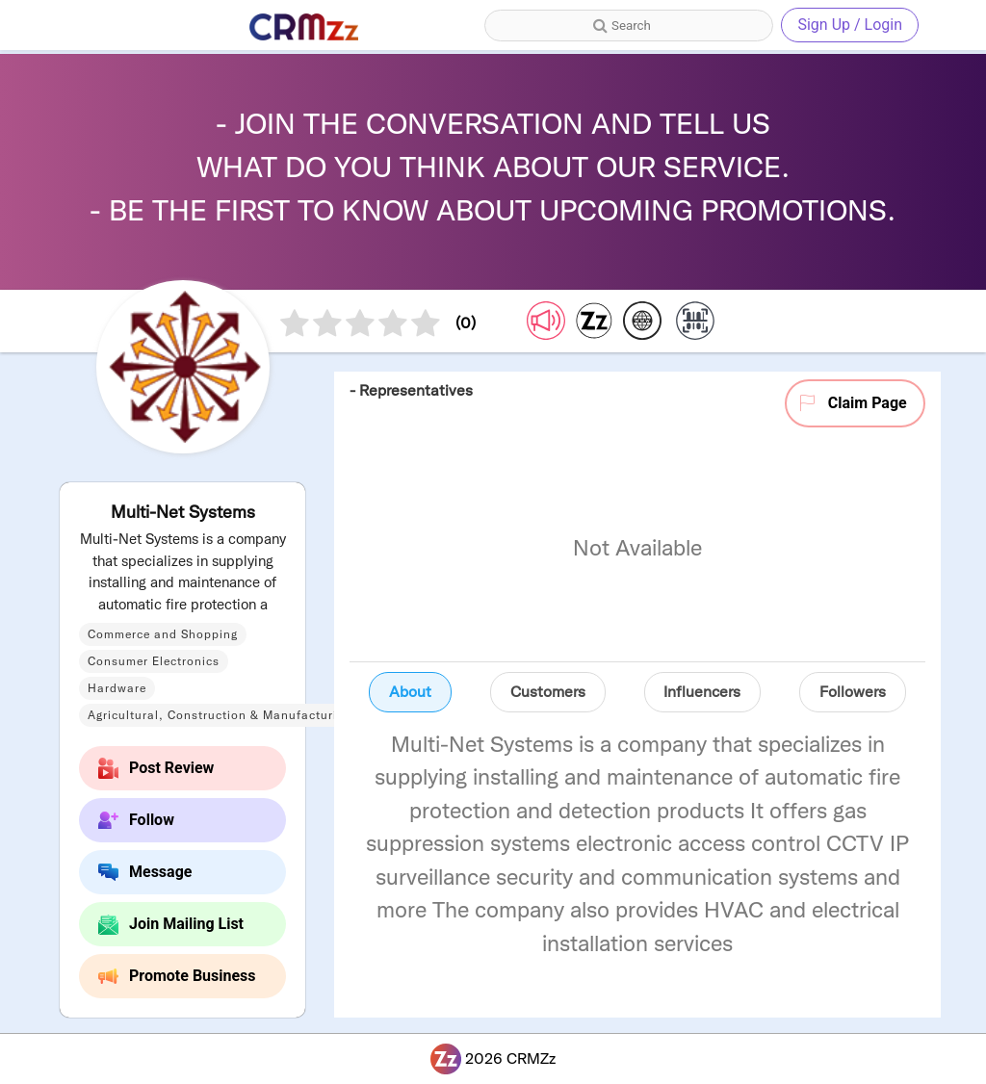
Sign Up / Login (849, 24)
